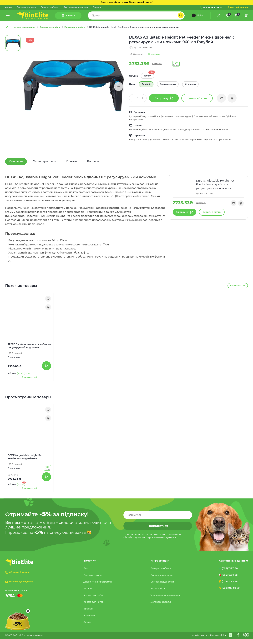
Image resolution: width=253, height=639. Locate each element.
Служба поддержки (162, 581)
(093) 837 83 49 (231, 587)
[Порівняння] (237, 15)
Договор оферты (161, 601)
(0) (136, 54)
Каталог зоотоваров (24, 27)
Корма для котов (93, 601)
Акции (8, 7)
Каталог (88, 588)
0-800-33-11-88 (211, 7)
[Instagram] (230, 635)
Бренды (97, 7)
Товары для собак (50, 27)
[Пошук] (181, 15)
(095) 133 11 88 (230, 574)
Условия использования (165, 595)
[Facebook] (238, 635)
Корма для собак (93, 595)
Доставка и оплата (26, 7)
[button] (118, 86)
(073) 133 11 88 (230, 581)
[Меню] (7, 15)
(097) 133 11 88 (230, 568)
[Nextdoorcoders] (246, 635)
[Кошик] (246, 15)
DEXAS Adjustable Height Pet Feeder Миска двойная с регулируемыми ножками (25, 457)
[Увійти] (219, 15)
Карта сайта (158, 588)
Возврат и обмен (49, 7)
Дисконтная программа (75, 7)
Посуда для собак (74, 27)
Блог (86, 568)
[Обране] (228, 15)
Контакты (89, 615)
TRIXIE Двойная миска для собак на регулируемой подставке (29, 346)
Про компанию (92, 575)
